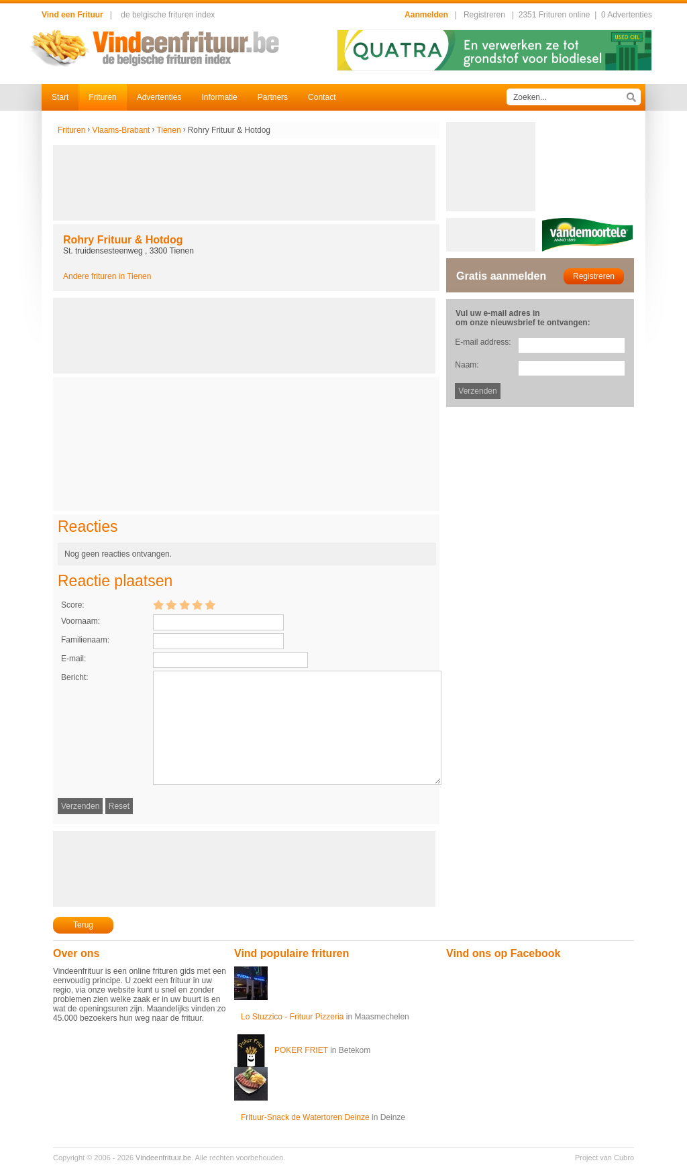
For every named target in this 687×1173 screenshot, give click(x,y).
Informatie (219, 97)
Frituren (102, 97)
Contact (321, 97)
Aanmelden (426, 14)
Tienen (168, 130)
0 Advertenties (626, 14)
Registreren (484, 14)
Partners (273, 97)
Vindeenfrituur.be (163, 1158)
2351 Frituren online (554, 14)
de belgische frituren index (168, 14)
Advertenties (159, 97)
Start (60, 97)
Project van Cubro (604, 1158)
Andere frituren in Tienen (107, 276)
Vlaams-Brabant (121, 130)
